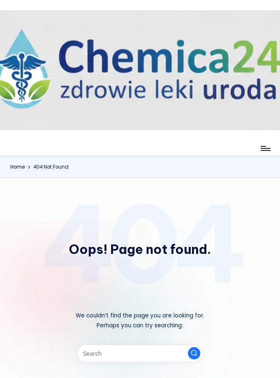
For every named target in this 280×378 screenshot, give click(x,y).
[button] (194, 353)
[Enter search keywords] (140, 353)
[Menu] (265, 148)
